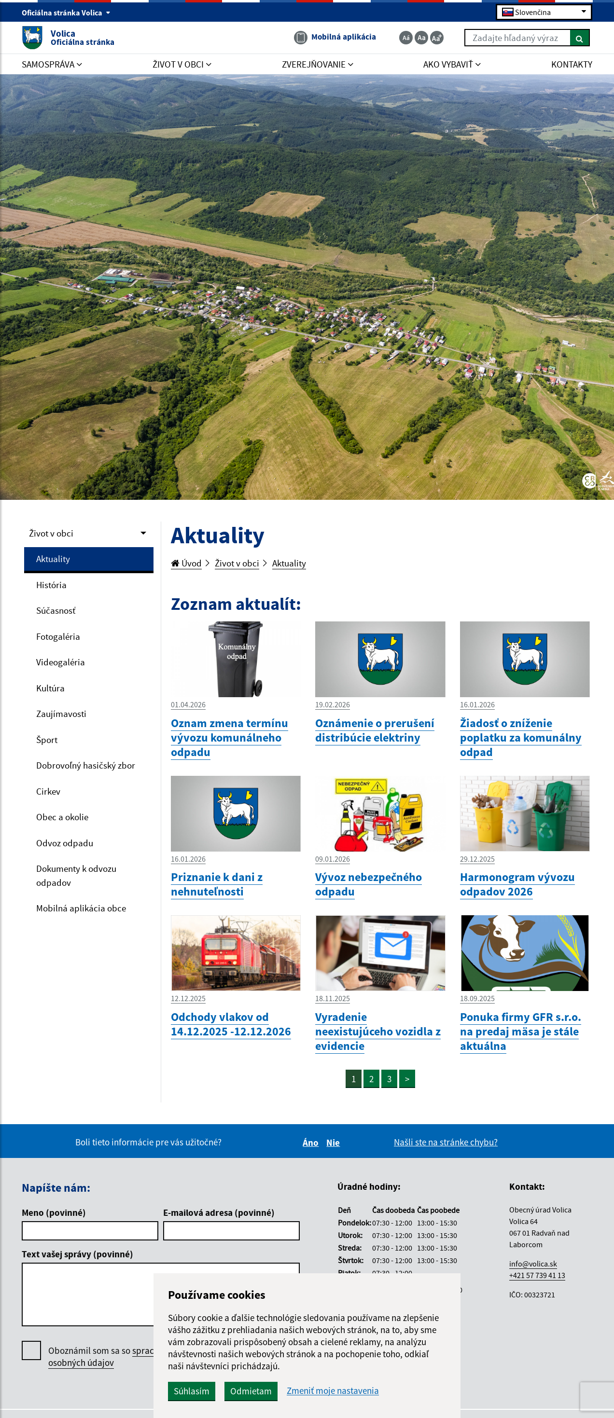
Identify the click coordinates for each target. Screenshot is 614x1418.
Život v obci (51, 533)
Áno (312, 1142)
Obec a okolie (62, 817)
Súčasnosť (55, 610)
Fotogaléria (58, 636)
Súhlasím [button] (191, 1391)
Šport (46, 739)
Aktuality (53, 558)
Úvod (186, 563)
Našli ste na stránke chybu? (446, 1142)
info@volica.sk (533, 1263)
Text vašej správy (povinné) (77, 1254)
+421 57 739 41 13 (537, 1275)
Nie (334, 1142)
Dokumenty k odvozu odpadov (76, 875)
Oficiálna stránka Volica (66, 12)
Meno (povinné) (54, 1212)
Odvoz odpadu (64, 843)
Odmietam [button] (251, 1391)
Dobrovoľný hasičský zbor (85, 765)
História (51, 585)
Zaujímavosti (61, 713)
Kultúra (50, 688)
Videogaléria (60, 662)
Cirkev (48, 791)
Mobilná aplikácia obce (81, 908)
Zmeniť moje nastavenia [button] (333, 1390)
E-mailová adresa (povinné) (219, 1212)
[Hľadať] (580, 37)
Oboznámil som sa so (115, 1357)
